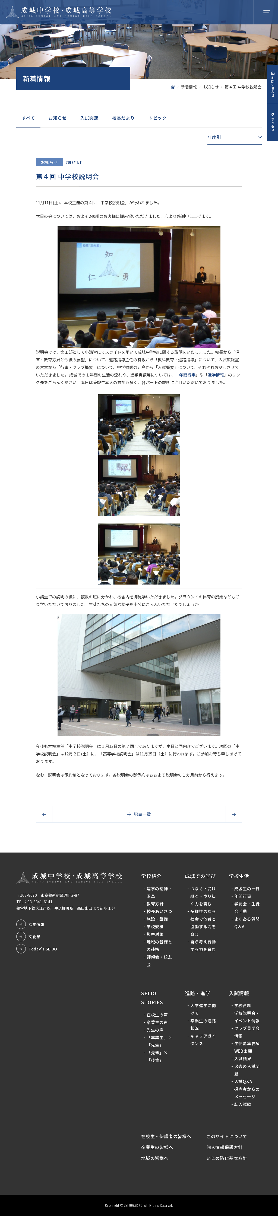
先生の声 (155, 1030)
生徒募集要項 (247, 1043)
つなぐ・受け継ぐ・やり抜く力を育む (203, 896)
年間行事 (187, 375)
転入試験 (242, 1104)
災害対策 (155, 934)
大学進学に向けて (203, 1009)
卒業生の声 (157, 1022)
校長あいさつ (159, 911)
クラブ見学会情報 (247, 1032)
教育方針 (155, 904)
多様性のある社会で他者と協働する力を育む (203, 922)
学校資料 (242, 1005)
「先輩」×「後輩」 (157, 1056)
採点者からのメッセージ (247, 1093)
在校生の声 (157, 1014)
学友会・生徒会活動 (247, 907)
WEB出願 (243, 1051)
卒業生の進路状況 (203, 1024)
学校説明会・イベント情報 (247, 1017)
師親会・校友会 (159, 960)
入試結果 (242, 1059)
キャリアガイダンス (203, 1039)
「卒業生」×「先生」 (159, 1041)
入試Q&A (243, 1081)
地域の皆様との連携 (159, 945)
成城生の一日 (247, 888)
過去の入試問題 (247, 1070)
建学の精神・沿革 (159, 892)
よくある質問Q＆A (247, 922)
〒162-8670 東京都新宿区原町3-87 (47, 895)
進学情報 (216, 375)
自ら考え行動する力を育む (203, 945)
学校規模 (155, 926)
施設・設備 (157, 919)
